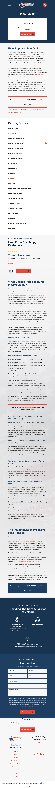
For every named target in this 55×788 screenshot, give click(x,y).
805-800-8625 (16, 747)
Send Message (27, 712)
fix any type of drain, (26, 76)
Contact (16, 776)
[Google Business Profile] (34, 754)
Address (11, 680)
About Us (15, 758)
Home (15, 754)
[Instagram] (41, 754)
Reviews (16, 770)
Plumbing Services (16, 761)
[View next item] (13, 271)
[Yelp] (44, 754)
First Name (11, 670)
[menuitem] (27, 128)
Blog (16, 773)
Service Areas (16, 767)
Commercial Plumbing (16, 764)
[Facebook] (37, 754)
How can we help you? (14, 689)
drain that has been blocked (25, 56)
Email (30, 675)
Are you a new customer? (14, 685)
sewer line (34, 76)
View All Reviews (23, 271)
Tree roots (42, 299)
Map (39, 742)
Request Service (27, 34)
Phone (10, 675)
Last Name (31, 670)
